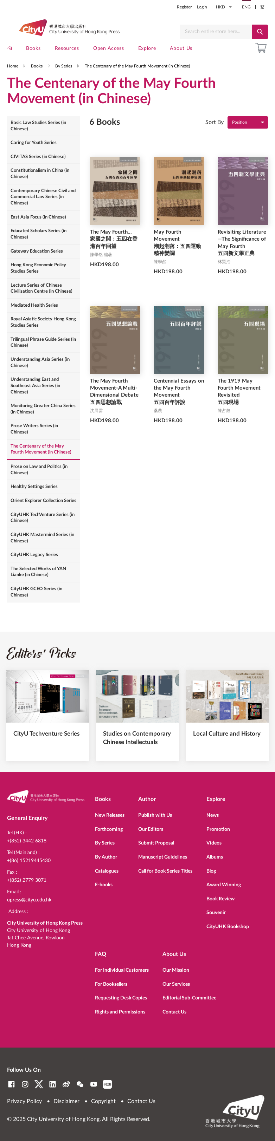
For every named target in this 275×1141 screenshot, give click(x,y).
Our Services (176, 983)
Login (202, 7)
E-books (104, 884)
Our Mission (175, 969)
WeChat (80, 1084)
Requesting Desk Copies (121, 997)
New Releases (109, 815)
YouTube (93, 1084)
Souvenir (216, 913)
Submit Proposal (156, 843)
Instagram (25, 1084)
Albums (214, 857)
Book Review (220, 898)
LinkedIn (52, 1084)
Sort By (214, 133)
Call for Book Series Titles (165, 871)
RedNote (107, 1084)
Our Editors (150, 829)
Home (12, 75)
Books (37, 75)
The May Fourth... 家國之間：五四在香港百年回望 (114, 251)
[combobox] (215, 31)
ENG (246, 7)
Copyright (103, 1101)
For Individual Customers (122, 969)
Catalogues (107, 871)
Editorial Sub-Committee (189, 997)
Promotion (218, 829)
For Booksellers (111, 983)
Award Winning (223, 884)
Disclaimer (66, 1101)
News (212, 815)
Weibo (66, 1084)
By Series (63, 75)
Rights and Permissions (120, 1011)
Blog (211, 871)
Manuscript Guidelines (162, 857)
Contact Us (174, 1011)
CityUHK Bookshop (227, 926)
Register (184, 7)
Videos (214, 843)
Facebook (11, 1084)
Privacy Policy (24, 1101)
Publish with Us (155, 815)
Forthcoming (109, 829)
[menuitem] (10, 50)
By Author (106, 857)
